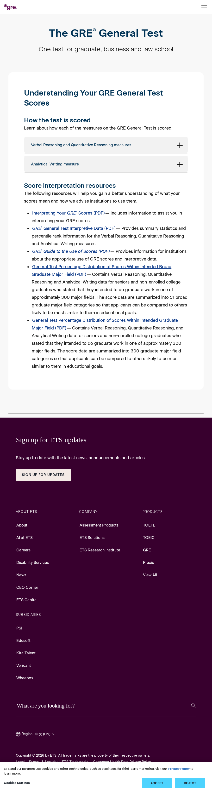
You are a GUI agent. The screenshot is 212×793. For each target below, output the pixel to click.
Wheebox (24, 678)
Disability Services (32, 562)
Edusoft (23, 640)
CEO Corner (27, 587)
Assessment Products (99, 525)
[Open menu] (204, 7)
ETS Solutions (92, 537)
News (21, 575)
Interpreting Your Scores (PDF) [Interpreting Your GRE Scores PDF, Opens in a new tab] (68, 213)
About (21, 525)
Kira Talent (26, 653)
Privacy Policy (179, 768)
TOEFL (149, 525)
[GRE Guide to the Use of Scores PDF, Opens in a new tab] (71, 251)
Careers (23, 550)
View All (150, 575)
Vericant (23, 665)
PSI (19, 628)
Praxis (148, 562)
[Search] (193, 705)
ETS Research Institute (100, 550)
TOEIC (149, 537)
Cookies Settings (17, 783)
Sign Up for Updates (43, 475)
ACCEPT (156, 783)
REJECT (190, 783)
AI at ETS (24, 537)
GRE (147, 550)
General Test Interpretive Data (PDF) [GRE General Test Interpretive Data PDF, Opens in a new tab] (74, 228)
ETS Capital (26, 600)
